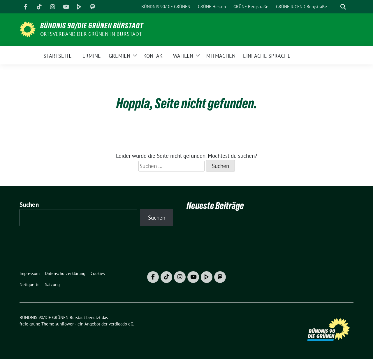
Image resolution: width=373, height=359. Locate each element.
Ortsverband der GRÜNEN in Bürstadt (91, 34)
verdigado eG (121, 324)
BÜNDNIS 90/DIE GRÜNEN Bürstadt (91, 25)
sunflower (64, 324)
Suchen (29, 205)
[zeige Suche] (343, 7)
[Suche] (334, 7)
